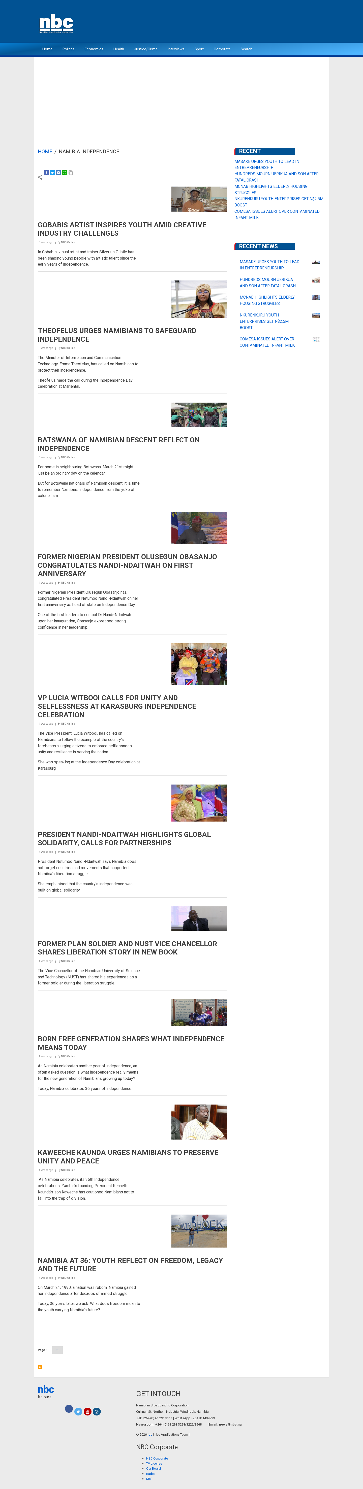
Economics (94, 49)
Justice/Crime (146, 49)
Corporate (222, 49)
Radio (150, 1474)
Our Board (153, 1468)
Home (47, 49)
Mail (149, 1479)
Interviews (176, 49)
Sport (199, 49)
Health (118, 49)
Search (246, 49)
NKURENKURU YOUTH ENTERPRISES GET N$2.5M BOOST (264, 321)
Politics (69, 49)
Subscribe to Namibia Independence (40, 1367)
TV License (154, 1463)
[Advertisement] (181, 94)
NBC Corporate (157, 1458)
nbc (46, 1389)
